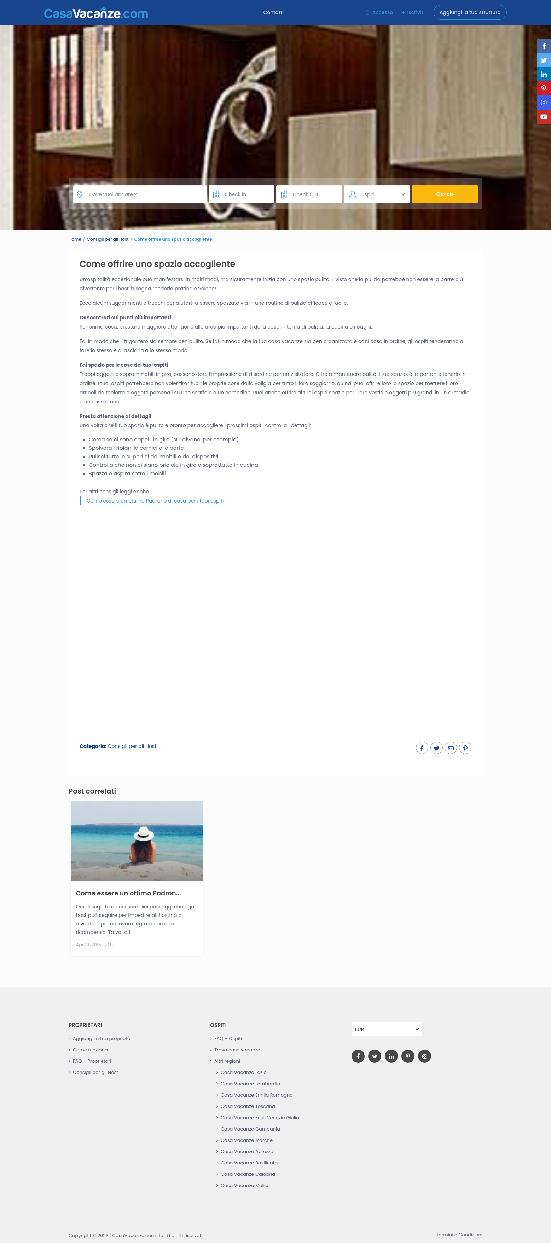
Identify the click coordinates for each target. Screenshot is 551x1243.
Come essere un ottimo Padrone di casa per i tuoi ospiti (155, 500)
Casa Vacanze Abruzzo (247, 1151)
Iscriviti (415, 12)
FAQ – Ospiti (228, 1038)
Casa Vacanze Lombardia (250, 1083)
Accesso (382, 12)
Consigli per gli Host (108, 239)
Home (75, 239)
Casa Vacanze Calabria (248, 1174)
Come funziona (90, 1049)
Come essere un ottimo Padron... (128, 893)
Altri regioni (227, 1061)
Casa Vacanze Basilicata (249, 1163)
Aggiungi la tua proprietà (101, 1038)
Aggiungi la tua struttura (470, 12)
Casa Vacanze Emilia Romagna (257, 1095)
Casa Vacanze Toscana (248, 1106)
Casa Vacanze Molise (245, 1185)
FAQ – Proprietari (92, 1061)
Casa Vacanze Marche (247, 1140)
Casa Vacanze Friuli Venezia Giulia (260, 1117)
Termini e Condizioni (459, 1234)
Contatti (273, 12)
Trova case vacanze (237, 1049)
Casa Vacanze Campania (250, 1129)
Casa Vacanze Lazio (244, 1072)
